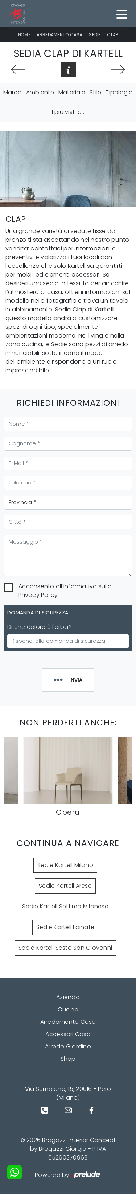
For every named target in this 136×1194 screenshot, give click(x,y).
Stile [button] (95, 92)
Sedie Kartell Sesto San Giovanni (65, 948)
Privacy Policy (38, 595)
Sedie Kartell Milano (65, 865)
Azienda (68, 997)
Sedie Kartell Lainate (65, 927)
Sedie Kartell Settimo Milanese (65, 906)
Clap (112, 35)
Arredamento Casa (60, 35)
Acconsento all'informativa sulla (65, 590)
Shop (68, 1059)
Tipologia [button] (119, 92)
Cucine (68, 1009)
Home (24, 35)
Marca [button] (12, 92)
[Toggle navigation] (122, 14)
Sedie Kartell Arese (65, 886)
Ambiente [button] (40, 92)
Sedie (94, 35)
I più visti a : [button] (68, 112)
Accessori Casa (68, 1034)
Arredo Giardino (68, 1046)
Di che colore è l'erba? (39, 627)
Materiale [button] (71, 92)
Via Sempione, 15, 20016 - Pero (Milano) (68, 1093)
